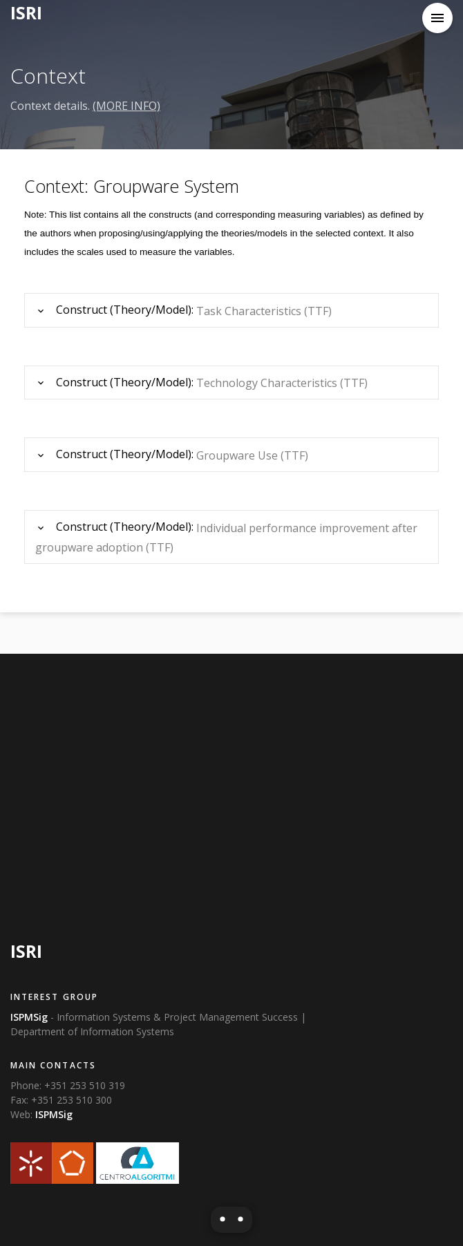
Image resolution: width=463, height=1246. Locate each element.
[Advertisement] (231, 792)
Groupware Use (237, 455)
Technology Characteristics (266, 382)
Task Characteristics (248, 311)
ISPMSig (54, 1114)
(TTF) (318, 311)
